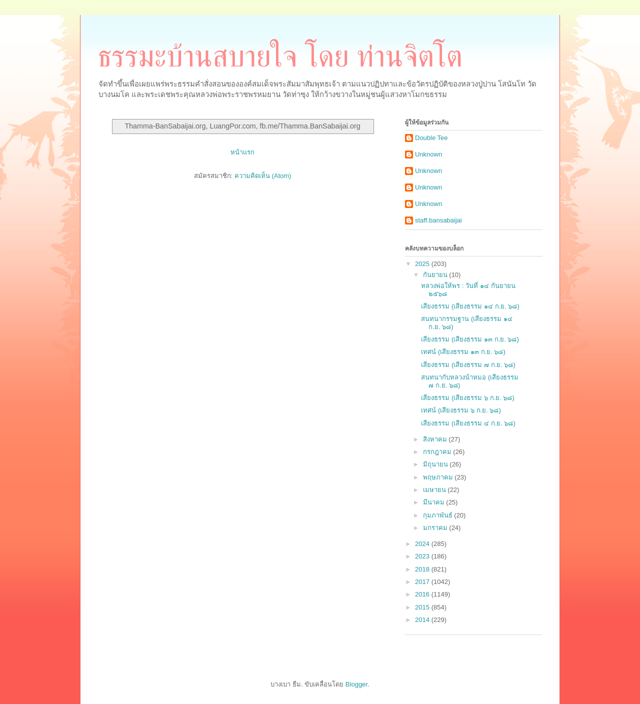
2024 (423, 544)
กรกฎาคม (438, 452)
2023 (423, 556)
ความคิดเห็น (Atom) (263, 176)
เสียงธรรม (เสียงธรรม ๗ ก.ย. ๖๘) (468, 364)
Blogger (357, 684)
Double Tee (431, 138)
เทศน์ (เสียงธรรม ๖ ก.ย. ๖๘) (460, 410)
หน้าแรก (242, 152)
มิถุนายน (436, 464)
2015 (423, 607)
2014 (423, 620)
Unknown (428, 154)
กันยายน (436, 274)
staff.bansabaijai (438, 220)
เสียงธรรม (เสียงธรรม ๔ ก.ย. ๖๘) (468, 423)
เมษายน (435, 490)
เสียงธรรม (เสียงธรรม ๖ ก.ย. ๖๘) (467, 398)
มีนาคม (434, 502)
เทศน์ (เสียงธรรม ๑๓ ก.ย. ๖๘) (463, 352)
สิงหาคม (436, 439)
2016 (423, 594)
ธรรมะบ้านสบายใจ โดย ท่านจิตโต (280, 56)
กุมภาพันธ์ (438, 515)
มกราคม (436, 528)
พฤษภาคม (439, 477)
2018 (423, 569)
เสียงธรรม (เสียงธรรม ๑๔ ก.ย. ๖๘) (470, 306)
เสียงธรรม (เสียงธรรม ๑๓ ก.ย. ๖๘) (469, 339)
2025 (423, 264)
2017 (423, 582)
